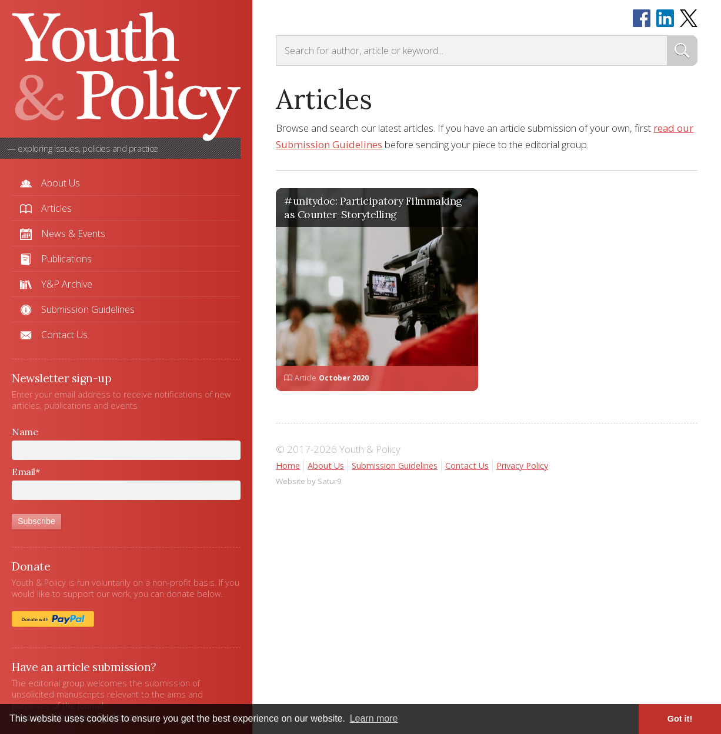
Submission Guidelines (88, 309)
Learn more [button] (374, 718)
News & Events (73, 233)
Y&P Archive (66, 284)
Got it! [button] (679, 718)
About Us (60, 182)
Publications (66, 258)
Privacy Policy (522, 465)
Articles (56, 208)
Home (288, 465)
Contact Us (64, 334)
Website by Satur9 (309, 481)
